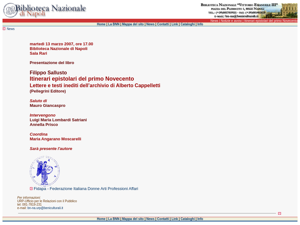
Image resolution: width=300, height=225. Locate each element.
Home (101, 24)
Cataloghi (187, 24)
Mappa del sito (133, 24)
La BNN (114, 24)
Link (174, 24)
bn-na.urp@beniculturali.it (45, 208)
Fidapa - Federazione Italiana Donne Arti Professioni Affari (86, 188)
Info (200, 24)
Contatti (163, 24)
